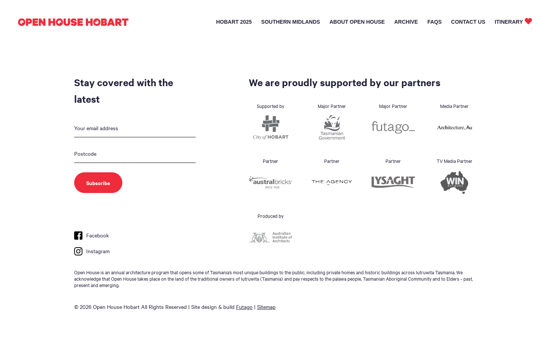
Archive (406, 22)
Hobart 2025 (234, 22)
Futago (244, 306)
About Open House (357, 22)
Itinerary (509, 22)
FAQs (434, 22)
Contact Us (468, 22)
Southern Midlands (290, 22)
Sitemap (266, 306)
